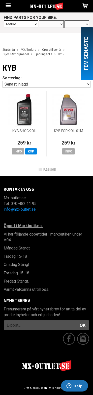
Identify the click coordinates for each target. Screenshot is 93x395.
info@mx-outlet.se (20, 209)
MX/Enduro (28, 49)
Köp (31, 151)
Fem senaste (86, 53)
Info (18, 151)
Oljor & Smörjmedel (15, 54)
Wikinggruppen (59, 388)
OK (83, 325)
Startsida (8, 49)
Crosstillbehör (51, 49)
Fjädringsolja (43, 54)
